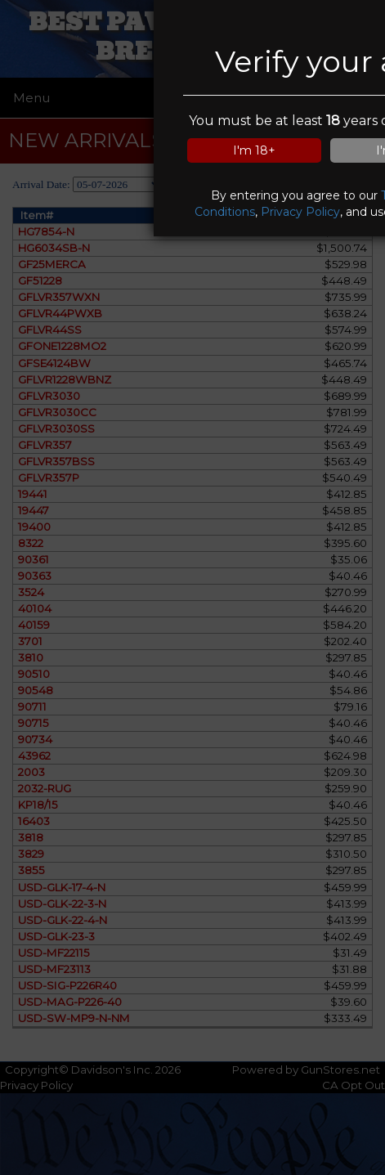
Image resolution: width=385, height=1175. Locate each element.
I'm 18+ (254, 150)
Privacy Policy (300, 211)
